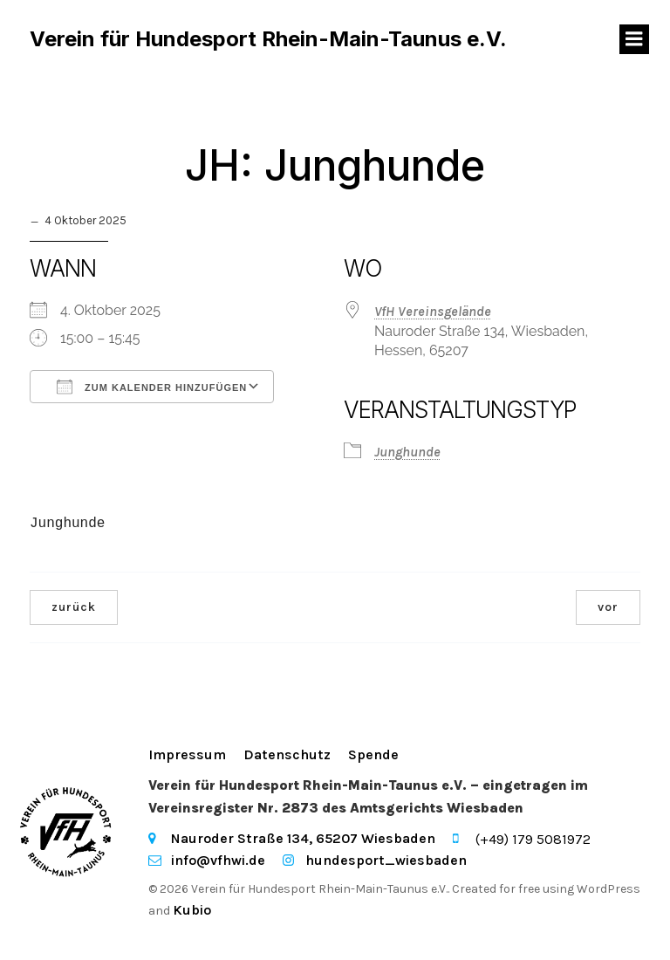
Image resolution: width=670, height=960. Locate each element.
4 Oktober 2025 (85, 221)
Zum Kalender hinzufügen (152, 386)
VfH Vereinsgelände (432, 311)
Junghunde (407, 452)
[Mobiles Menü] (634, 39)
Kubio (192, 910)
